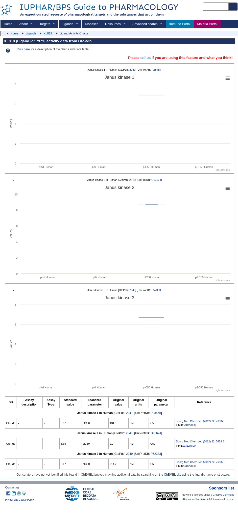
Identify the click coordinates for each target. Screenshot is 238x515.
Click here (23, 49)
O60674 (156, 179)
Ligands (67, 24)
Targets (44, 24)
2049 (132, 290)
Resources (113, 24)
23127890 (190, 425)
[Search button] (233, 6)
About (23, 24)
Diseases (91, 24)
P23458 (156, 69)
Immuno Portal (179, 24)
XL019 (48, 33)
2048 (132, 179)
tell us (145, 58)
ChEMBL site (172, 474)
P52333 (156, 290)
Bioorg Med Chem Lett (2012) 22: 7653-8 (200, 421)
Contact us (12, 487)
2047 (132, 69)
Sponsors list (221, 488)
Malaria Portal (207, 24)
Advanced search (145, 24)
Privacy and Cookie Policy (19, 499)
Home (8, 24)
